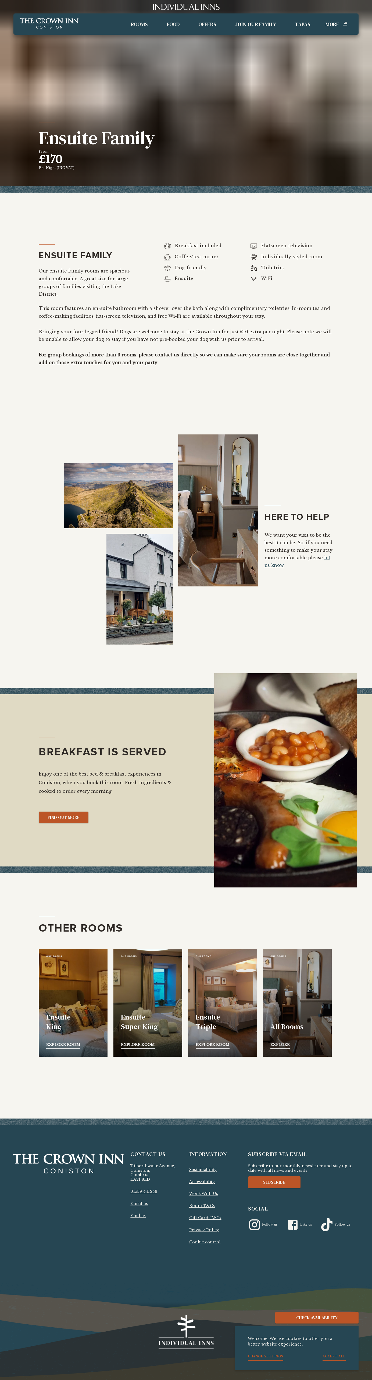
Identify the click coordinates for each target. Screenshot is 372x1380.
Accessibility (202, 1181)
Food (173, 24)
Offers (207, 24)
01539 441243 (143, 1191)
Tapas (302, 24)
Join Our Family (255, 24)
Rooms (139, 24)
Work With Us (203, 1193)
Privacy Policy (204, 1229)
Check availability (317, 1318)
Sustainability (203, 1169)
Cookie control (205, 1242)
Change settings (265, 1356)
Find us (138, 1215)
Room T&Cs (202, 1205)
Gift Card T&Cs (205, 1217)
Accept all (334, 1356)
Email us (139, 1203)
